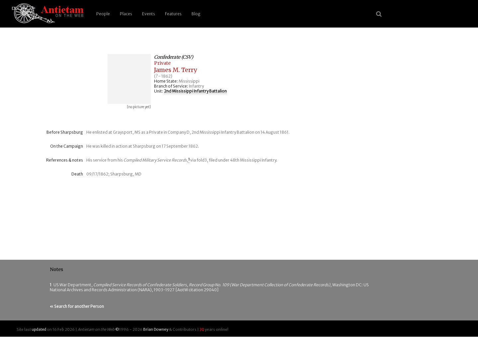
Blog (196, 13)
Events (148, 13)
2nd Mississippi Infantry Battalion (195, 91)
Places (126, 13)
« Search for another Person (77, 306)
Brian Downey (155, 329)
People (103, 13)
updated (39, 329)
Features (173, 13)
